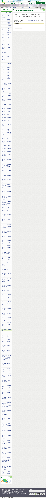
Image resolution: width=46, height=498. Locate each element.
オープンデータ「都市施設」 (6, 297)
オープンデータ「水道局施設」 (6, 19)
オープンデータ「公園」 (5, 210)
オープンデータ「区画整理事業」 (6, 175)
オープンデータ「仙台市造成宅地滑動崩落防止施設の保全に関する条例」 (6, 332)
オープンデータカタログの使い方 (6, 12)
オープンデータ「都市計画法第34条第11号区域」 (6, 400)
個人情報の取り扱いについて (18, 489)
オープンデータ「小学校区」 (6, 69)
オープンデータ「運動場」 (5, 56)
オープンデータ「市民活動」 (6, 30)
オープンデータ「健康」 (5, 57)
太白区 (10, 481)
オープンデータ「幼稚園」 (5, 77)
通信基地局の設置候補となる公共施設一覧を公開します (6, 356)
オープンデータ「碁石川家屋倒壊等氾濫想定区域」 (6, 428)
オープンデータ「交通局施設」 (6, 20)
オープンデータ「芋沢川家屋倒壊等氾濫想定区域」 (6, 438)
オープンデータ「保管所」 (5, 118)
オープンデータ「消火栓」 (5, 207)
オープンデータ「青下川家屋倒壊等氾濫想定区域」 (6, 448)
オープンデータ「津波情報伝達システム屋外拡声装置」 (6, 165)
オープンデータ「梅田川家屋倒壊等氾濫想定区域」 (6, 204)
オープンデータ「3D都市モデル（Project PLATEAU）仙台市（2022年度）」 (6, 358)
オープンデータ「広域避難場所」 (6, 148)
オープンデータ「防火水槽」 (6, 209)
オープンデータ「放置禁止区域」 (6, 115)
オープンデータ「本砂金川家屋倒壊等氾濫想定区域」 (6, 433)
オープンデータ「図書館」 (5, 44)
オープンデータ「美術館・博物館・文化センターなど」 (6, 43)
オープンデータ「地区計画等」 (6, 295)
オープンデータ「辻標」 (5, 269)
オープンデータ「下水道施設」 (6, 23)
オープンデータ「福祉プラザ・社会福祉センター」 (6, 84)
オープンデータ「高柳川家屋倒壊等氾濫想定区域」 (6, 383)
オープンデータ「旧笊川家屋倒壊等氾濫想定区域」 (6, 246)
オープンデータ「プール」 (5, 61)
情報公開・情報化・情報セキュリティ (14, 7)
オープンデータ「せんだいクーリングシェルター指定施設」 (6, 395)
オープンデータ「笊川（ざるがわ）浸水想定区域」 (6, 185)
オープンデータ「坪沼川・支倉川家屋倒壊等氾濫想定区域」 (6, 253)
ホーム (4, 7)
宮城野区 (10, 479)
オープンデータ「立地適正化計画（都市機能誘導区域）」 (6, 309)
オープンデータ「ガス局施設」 (6, 22)
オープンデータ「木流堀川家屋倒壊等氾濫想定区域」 (6, 234)
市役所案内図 (32, 494)
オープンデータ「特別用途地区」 (6, 294)
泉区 (9, 482)
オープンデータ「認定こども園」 (6, 65)
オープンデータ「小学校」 (5, 72)
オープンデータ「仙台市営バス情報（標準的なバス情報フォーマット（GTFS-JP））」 (6, 460)
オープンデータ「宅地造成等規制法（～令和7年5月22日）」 (6, 406)
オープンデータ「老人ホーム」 (6, 98)
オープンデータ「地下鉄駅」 (6, 109)
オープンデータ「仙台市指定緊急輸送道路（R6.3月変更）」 (6, 286)
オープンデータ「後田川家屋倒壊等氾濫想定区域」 (6, 232)
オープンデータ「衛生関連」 (6, 37)
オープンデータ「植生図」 (5, 206)
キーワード (25, 3)
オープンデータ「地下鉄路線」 (6, 111)
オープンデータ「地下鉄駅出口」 (6, 112)
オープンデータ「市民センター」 (6, 26)
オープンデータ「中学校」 (5, 74)
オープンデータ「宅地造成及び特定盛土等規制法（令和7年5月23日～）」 (6, 403)
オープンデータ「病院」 (5, 138)
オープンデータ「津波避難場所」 (6, 151)
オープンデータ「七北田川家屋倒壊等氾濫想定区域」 (6, 202)
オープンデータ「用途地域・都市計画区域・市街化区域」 (6, 288)
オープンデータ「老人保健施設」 (6, 104)
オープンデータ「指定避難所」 (6, 145)
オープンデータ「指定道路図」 (6, 341)
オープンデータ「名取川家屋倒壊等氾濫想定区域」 (6, 199)
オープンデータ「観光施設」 (6, 120)
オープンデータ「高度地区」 (6, 290)
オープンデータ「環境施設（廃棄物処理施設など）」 (6, 177)
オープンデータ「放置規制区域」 (6, 117)
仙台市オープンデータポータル (26, 7)
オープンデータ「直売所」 (5, 129)
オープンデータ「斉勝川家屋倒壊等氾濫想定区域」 (6, 458)
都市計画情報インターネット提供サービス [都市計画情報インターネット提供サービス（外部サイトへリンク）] (19, 18)
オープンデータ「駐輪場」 (5, 114)
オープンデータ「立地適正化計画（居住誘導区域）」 (6, 307)
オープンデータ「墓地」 (5, 40)
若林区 (10, 480)
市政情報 (7, 7)
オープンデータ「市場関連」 (6, 34)
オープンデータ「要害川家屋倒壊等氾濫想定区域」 (6, 391)
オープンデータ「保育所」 (5, 75)
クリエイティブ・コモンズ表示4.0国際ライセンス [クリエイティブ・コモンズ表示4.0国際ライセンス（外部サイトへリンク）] (31, 20)
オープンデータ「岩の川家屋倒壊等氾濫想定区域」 (6, 424)
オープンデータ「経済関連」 (6, 36)
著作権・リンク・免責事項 (10, 489)
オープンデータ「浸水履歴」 (6, 15)
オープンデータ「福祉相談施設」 (6, 108)
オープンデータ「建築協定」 (6, 315)
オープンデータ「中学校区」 (6, 71)
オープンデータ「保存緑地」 (6, 335)
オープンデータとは (4, 414)
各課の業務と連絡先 (32, 493)
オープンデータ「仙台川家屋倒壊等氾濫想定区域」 (6, 381)
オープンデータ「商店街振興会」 (6, 132)
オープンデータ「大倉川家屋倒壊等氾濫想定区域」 (6, 443)
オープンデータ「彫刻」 (5, 52)
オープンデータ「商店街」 (5, 130)
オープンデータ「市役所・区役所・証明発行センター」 (6, 17)
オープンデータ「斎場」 (5, 39)
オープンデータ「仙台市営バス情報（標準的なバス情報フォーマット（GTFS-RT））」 (6, 464)
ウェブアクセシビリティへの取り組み (27, 489)
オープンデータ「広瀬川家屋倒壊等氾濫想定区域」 (6, 197)
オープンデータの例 (4, 13)
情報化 (20, 7)
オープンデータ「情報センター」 (6, 25)
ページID (28, 3)
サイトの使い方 (4, 489)
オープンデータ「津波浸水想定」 (6, 236)
